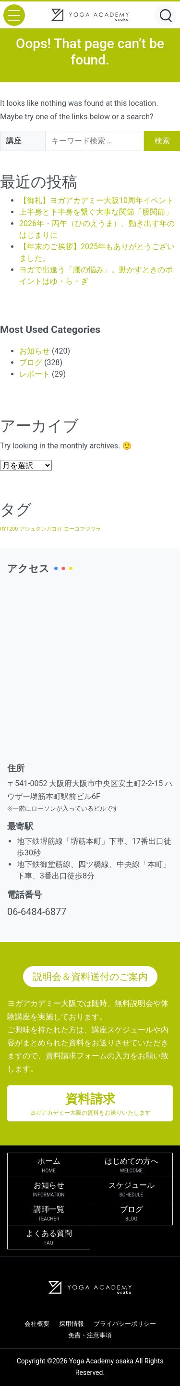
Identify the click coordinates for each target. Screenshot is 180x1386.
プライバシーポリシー (125, 1323)
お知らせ (34, 351)
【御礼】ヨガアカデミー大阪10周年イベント (96, 200)
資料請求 (90, 1104)
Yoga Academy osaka (101, 1361)
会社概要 (36, 1323)
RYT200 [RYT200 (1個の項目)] (9, 529)
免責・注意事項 (90, 1335)
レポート (34, 374)
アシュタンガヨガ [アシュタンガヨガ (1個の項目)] (41, 529)
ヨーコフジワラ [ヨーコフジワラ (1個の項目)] (82, 529)
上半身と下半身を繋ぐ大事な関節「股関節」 (96, 211)
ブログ (30, 362)
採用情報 (71, 1323)
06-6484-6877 (36, 911)
